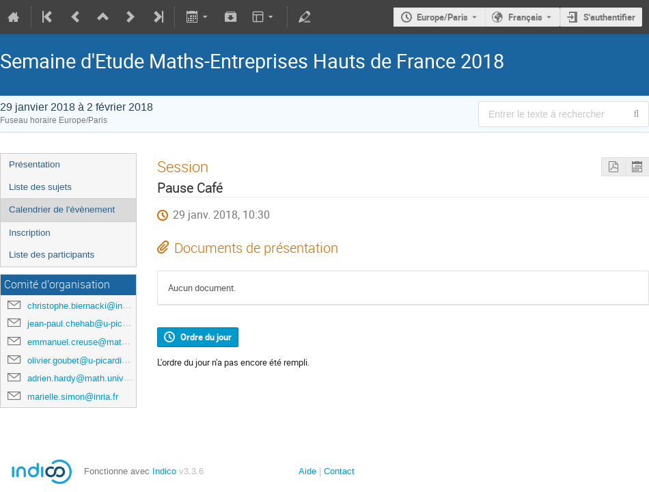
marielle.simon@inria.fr (72, 396)
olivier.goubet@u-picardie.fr (81, 360)
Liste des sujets (40, 187)
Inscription (30, 233)
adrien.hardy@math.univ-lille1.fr (89, 378)
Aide (307, 471)
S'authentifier (609, 17)
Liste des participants (51, 254)
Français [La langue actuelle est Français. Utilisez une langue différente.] (525, 17)
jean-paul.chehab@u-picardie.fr (88, 323)
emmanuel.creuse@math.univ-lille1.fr (100, 342)
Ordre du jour (206, 337)
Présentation (34, 164)
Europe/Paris (442, 17)
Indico (164, 471)
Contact (339, 471)
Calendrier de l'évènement (62, 209)
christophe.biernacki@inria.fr (83, 306)
